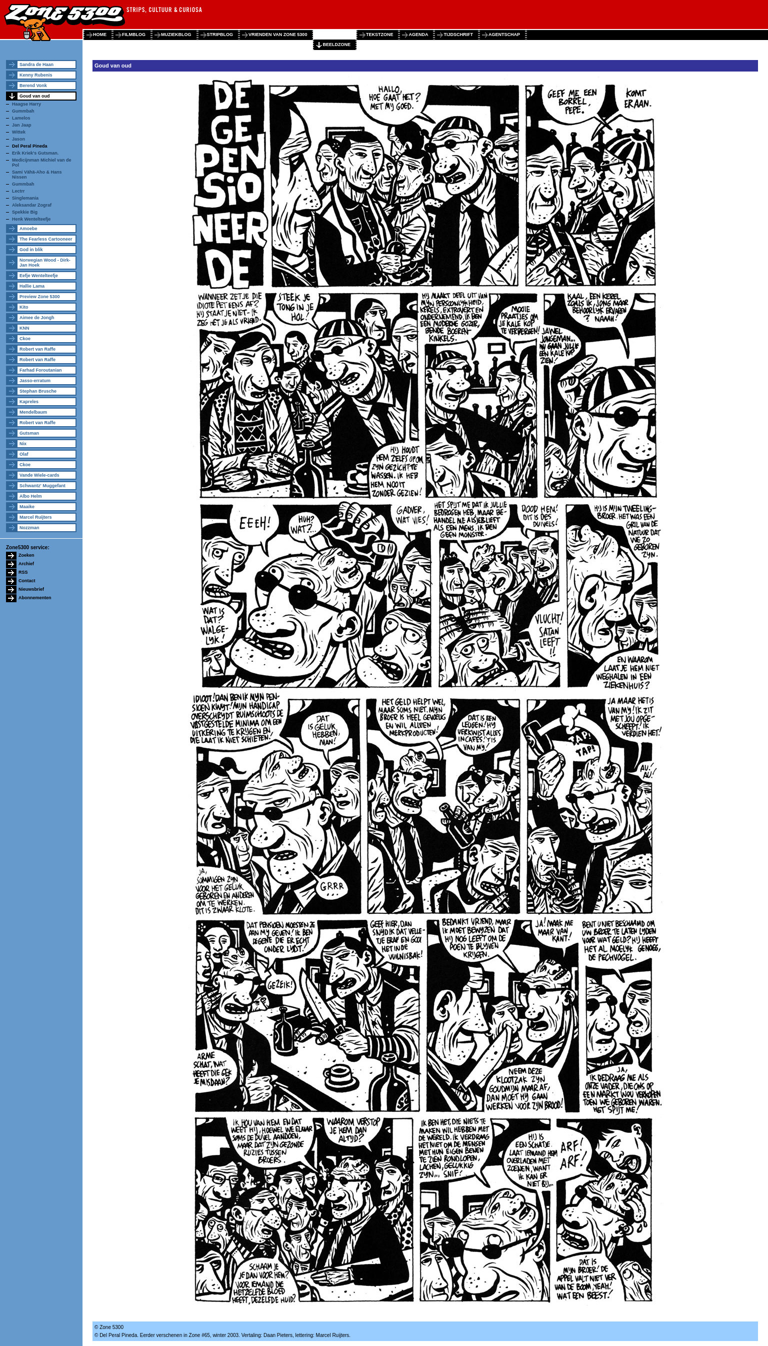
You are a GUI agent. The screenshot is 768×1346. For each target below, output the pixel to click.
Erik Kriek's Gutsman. (35, 153)
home (99, 34)
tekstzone (380, 34)
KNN (25, 328)
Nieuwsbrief (31, 589)
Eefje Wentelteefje (39, 275)
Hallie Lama (32, 286)
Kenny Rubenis (36, 75)
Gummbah (23, 111)
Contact (27, 580)
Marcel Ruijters (36, 517)
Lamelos (21, 118)
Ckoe (25, 338)
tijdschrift (458, 34)
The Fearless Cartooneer (46, 239)
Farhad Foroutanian (41, 370)
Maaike (27, 506)
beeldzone (336, 44)
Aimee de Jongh (37, 317)
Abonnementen (35, 597)
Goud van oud (35, 96)
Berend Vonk (33, 85)
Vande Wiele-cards (39, 475)
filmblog (134, 34)
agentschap (504, 34)
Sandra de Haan (37, 64)
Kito (24, 307)
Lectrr (18, 191)
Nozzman (30, 527)
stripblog (220, 34)
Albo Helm (31, 496)
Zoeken (26, 555)
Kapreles (29, 401)
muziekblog (176, 34)
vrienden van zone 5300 (277, 34)
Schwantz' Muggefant (43, 485)
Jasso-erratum (35, 380)
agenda (418, 34)
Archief (26, 563)
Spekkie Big (25, 212)
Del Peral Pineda (30, 146)
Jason (18, 139)
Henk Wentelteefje (31, 219)
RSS (23, 572)
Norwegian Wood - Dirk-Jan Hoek (45, 263)
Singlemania (25, 198)
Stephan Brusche (38, 391)
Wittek (19, 132)
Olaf (24, 454)
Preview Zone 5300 (40, 296)
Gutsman (29, 433)
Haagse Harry (26, 104)
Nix (23, 443)
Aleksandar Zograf (32, 205)
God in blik (31, 249)
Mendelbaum (33, 412)
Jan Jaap (22, 125)
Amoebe (29, 228)
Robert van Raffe (38, 349)
